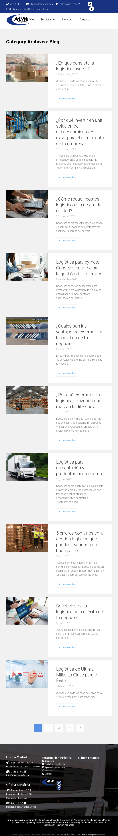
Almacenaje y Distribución (79, 822)
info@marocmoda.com (39, 3)
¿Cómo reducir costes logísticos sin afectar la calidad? (78, 204)
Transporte (49, 761)
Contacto (84, 19)
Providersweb (100, 835)
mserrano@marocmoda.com (21, 806)
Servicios (46, 19)
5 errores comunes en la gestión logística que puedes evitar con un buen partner (80, 541)
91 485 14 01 (15, 3)
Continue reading (67, 98)
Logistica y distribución (55, 764)
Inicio (30, 19)
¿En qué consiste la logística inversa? (75, 65)
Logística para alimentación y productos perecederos (79, 467)
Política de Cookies (48, 835)
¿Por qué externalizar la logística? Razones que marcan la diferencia (79, 400)
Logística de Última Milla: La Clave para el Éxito (77, 674)
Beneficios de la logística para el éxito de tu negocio (79, 611)
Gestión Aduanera (65, 825)
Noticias (67, 19)
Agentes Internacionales (55, 767)
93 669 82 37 (16, 803)
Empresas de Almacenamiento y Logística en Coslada (33, 820)
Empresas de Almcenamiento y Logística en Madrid (85, 820)
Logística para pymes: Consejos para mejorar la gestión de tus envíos (79, 267)
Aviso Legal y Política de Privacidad (26, 835)
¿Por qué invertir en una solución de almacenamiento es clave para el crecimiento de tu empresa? (80, 131)
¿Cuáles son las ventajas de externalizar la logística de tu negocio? (79, 334)
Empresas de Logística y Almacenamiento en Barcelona (39, 822)
